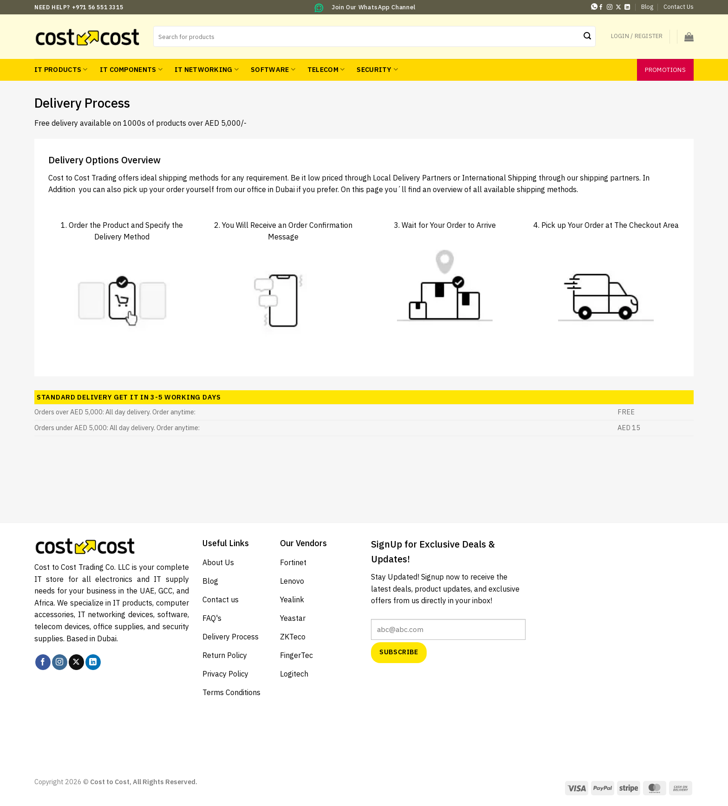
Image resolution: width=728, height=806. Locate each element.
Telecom (326, 69)
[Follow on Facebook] (601, 7)
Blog (647, 7)
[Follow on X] (618, 7)
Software (273, 69)
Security (377, 69)
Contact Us (678, 7)
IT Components (131, 69)
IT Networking (207, 69)
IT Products (61, 69)
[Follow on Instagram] (609, 7)
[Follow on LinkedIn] (627, 7)
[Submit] (587, 37)
